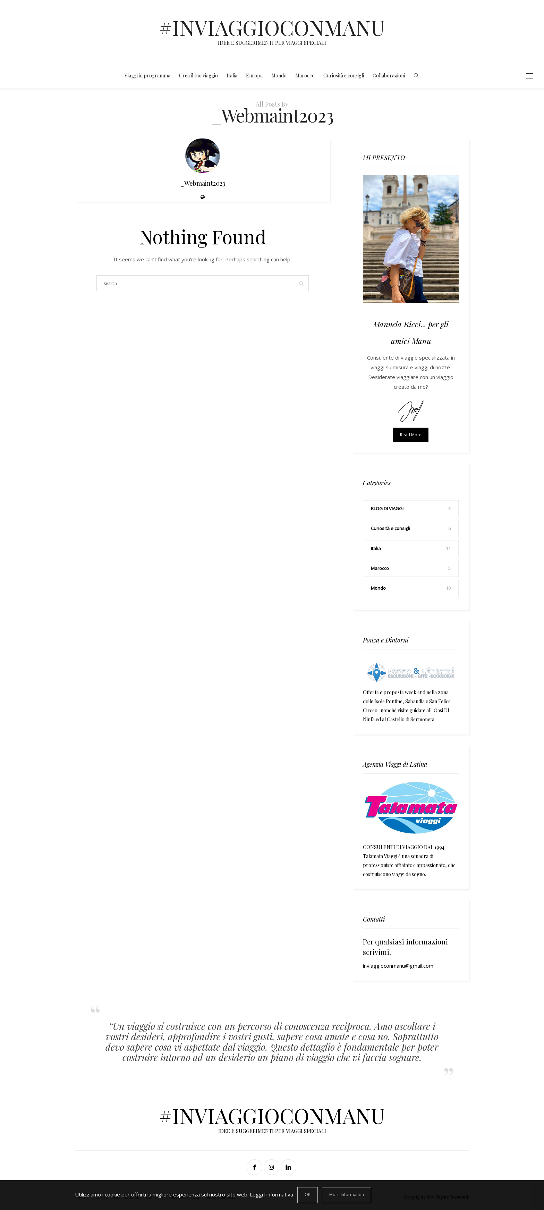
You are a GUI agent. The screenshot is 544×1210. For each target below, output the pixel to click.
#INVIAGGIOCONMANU (272, 27)
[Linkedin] (289, 1168)
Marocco (305, 75)
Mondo (279, 75)
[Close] (307, 1195)
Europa (254, 75)
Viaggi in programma (147, 75)
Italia (232, 75)
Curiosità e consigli (343, 75)
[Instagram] (272, 1168)
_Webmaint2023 (202, 183)
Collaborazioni (389, 75)
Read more (411, 435)
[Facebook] (255, 1168)
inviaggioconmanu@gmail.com (398, 965)
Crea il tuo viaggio (198, 75)
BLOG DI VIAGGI (387, 508)
